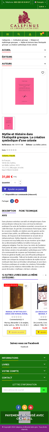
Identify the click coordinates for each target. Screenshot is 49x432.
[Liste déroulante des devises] (43, 6)
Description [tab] (9, 211)
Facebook (24, 347)
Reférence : (7, 145)
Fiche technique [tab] (28, 211)
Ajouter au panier (14, 189)
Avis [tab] (4, 215)
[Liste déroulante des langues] (40, 2)
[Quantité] (15, 182)
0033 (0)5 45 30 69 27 (22, 2)
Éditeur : (29, 145)
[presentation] (24, 398)
